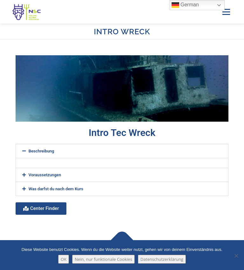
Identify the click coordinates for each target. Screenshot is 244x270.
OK (63, 259)
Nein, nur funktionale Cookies (103, 259)
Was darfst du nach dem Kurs (56, 188)
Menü (226, 12)
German (185, 5)
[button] (122, 151)
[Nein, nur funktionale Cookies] (236, 256)
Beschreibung (41, 151)
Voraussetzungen (45, 174)
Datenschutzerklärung (161, 259)
